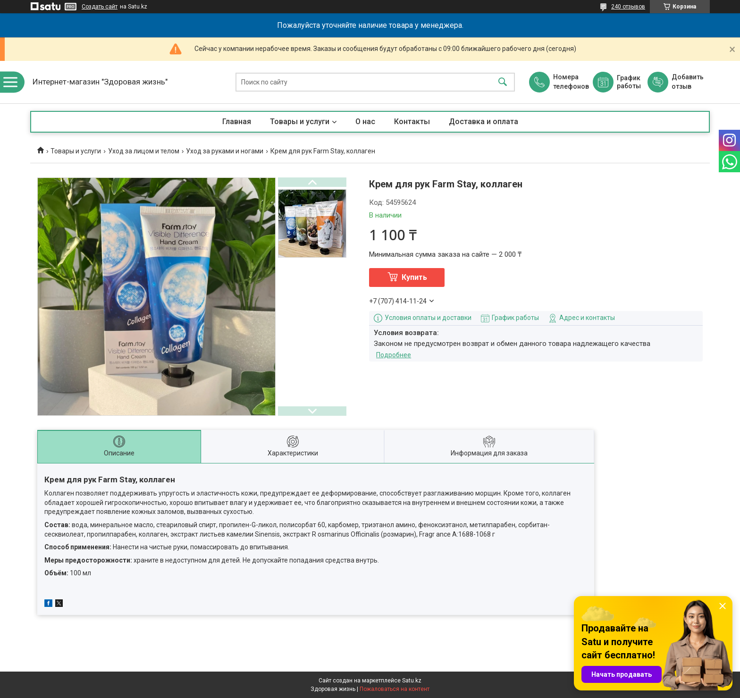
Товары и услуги (299, 121)
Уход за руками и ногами (224, 151)
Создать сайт (100, 6)
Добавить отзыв (687, 81)
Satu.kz (411, 680)
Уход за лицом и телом (143, 151)
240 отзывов (628, 6)
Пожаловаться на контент (394, 689)
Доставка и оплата (483, 121)
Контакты (412, 121)
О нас (365, 121)
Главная (236, 121)
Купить (414, 277)
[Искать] (502, 82)
